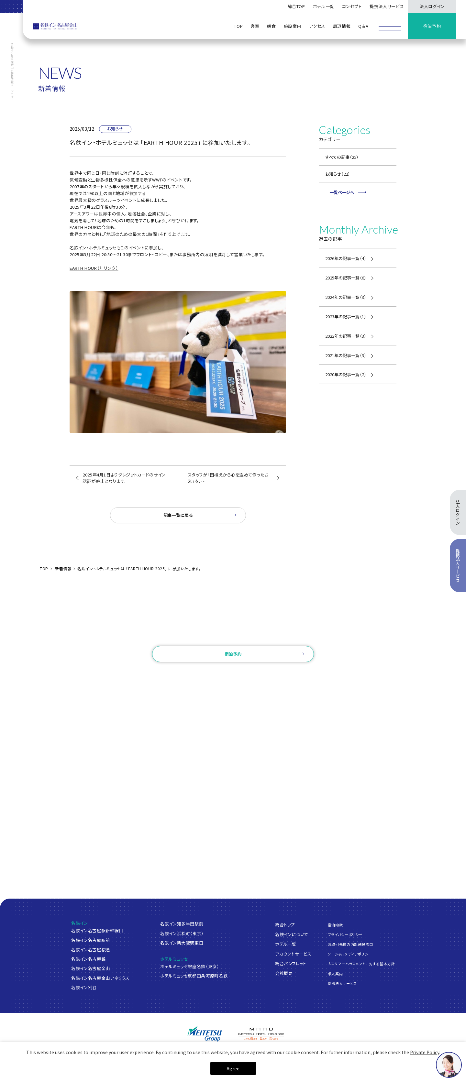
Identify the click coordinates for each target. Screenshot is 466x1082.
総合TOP (296, 6)
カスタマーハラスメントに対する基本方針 (361, 963)
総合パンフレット (290, 963)
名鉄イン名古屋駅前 (90, 940)
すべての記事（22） (342, 157)
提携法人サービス (387, 6)
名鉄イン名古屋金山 (90, 968)
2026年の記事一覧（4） (345, 258)
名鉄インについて (291, 934)
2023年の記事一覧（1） (345, 316)
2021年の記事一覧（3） (345, 355)
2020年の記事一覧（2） (345, 374)
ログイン (197, 674)
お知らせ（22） (337, 174)
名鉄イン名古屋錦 (88, 959)
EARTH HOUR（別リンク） (94, 268)
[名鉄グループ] (205, 1034)
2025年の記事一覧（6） (345, 278)
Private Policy (424, 1052)
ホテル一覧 (285, 944)
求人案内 (335, 973)
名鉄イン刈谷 (84, 987)
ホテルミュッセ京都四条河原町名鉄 (193, 976)
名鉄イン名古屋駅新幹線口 (97, 930)
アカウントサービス (293, 953)
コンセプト (352, 6)
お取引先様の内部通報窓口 (350, 944)
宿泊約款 (335, 924)
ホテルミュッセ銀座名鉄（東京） (189, 966)
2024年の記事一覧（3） (345, 297)
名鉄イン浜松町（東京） (182, 933)
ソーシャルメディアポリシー (350, 953)
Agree (233, 1068)
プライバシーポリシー (345, 934)
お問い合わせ (233, 637)
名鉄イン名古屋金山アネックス (100, 978)
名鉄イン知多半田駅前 (182, 924)
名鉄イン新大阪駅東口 (182, 943)
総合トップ (285, 924)
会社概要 (284, 973)
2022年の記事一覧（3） (345, 336)
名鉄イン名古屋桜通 (90, 949)
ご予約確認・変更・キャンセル (153, 674)
